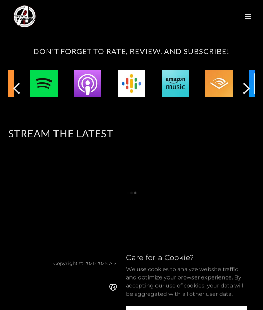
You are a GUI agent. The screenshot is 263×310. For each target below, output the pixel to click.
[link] (24, 16)
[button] (248, 16)
